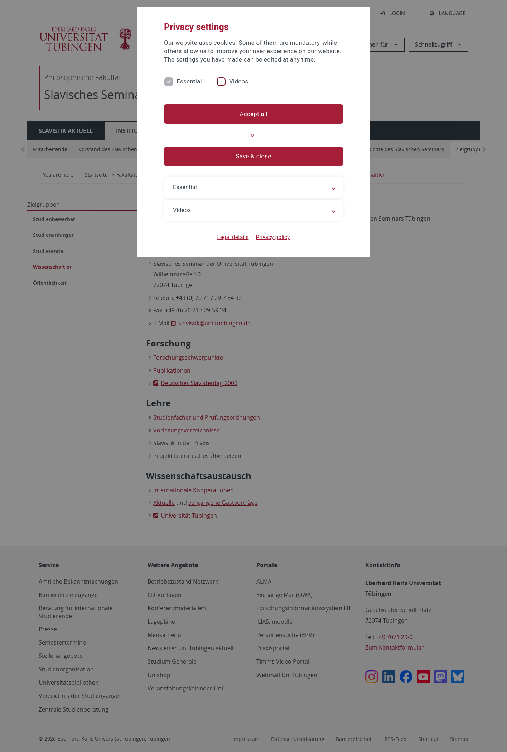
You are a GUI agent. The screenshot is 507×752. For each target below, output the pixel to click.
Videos (238, 81)
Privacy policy (273, 237)
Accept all (253, 114)
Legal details (233, 237)
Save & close (253, 156)
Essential (189, 81)
